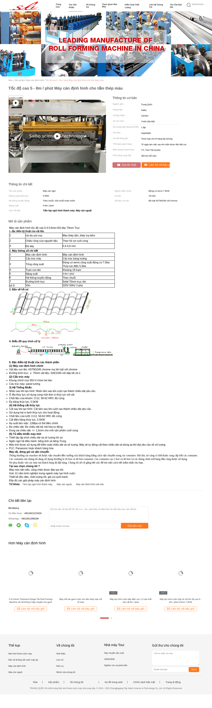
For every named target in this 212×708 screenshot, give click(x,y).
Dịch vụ (59, 666)
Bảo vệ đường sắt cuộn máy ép (23, 660)
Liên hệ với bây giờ (157, 164)
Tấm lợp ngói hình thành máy (37, 484)
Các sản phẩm (73, 6)
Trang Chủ (58, 5)
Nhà (35, 682)
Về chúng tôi (90, 6)
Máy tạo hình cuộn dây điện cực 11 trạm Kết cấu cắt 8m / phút (130, 600)
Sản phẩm (53, 682)
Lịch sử (59, 660)
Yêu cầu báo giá (176, 6)
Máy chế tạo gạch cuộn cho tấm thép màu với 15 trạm (80, 600)
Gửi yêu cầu (135, 525)
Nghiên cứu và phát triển (115, 665)
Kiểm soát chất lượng (132, 6)
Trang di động (173, 682)
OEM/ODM (109, 659)
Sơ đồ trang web (114, 682)
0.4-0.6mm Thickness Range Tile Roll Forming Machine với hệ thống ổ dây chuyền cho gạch (30, 600)
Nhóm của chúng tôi (65, 672)
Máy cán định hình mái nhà (90, 484)
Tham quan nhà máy (109, 5)
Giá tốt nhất (126, 164)
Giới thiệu (60, 653)
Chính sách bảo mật (144, 682)
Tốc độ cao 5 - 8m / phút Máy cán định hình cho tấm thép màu (74, 80)
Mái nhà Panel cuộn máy (20, 653)
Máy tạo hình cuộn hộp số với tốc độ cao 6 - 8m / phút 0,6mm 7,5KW (181, 600)
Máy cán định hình (17, 666)
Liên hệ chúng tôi (156, 6)
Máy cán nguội (64, 484)
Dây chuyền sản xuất (114, 653)
